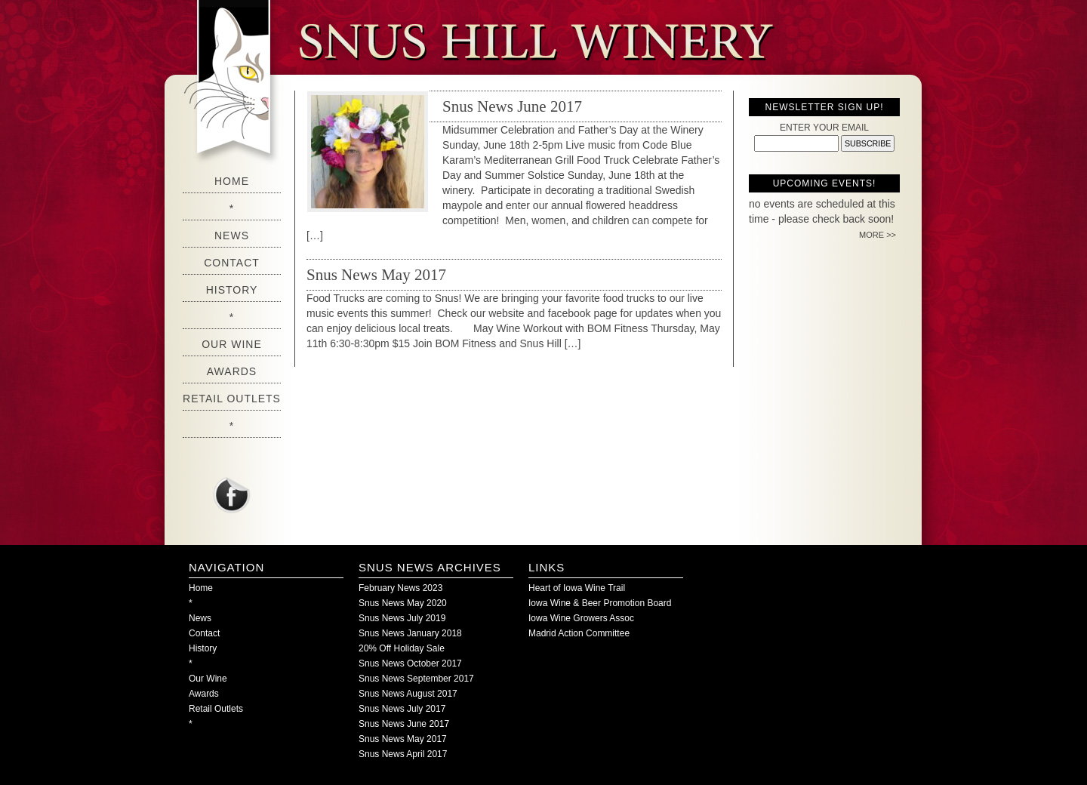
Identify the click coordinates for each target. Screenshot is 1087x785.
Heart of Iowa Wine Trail (576, 588)
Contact (232, 263)
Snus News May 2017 (376, 275)
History (232, 290)
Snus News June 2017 (512, 106)
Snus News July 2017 (402, 708)
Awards (232, 371)
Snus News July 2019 (402, 618)
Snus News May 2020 (403, 603)
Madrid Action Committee (579, 633)
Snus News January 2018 (410, 633)
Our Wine (232, 344)
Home (231, 181)
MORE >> (877, 234)
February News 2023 (400, 588)
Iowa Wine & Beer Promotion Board (599, 603)
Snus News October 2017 (410, 663)
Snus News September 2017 (416, 678)
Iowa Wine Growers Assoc (581, 618)
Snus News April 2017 (403, 754)
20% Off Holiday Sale (402, 648)
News (231, 235)
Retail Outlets (232, 398)
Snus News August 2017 (408, 693)
